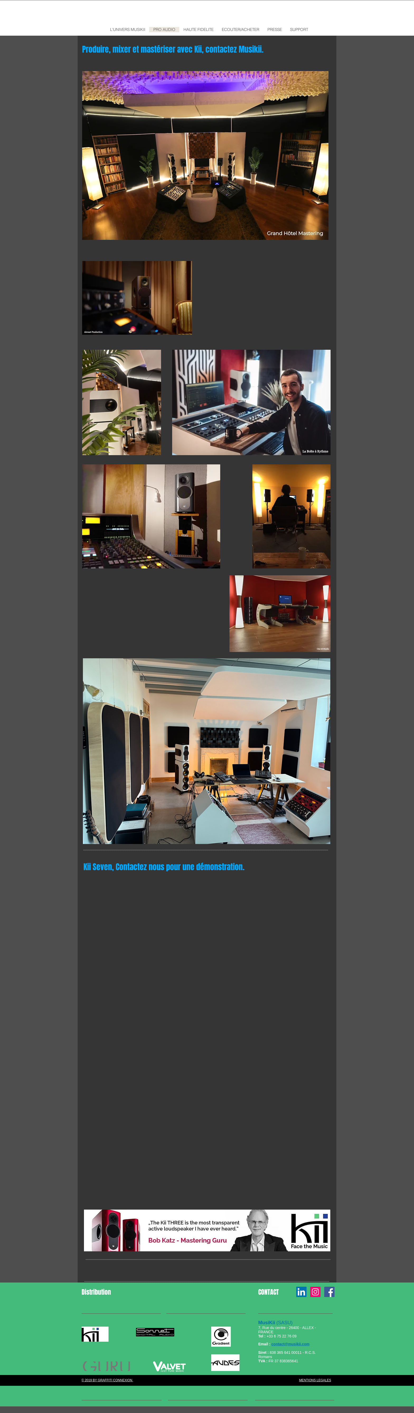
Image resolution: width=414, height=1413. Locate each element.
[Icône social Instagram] (315, 1292)
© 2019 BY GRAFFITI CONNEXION (107, 1380)
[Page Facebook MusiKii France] (329, 1292)
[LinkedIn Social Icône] (301, 1292)
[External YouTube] (206, 947)
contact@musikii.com (290, 1344)
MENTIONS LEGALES (315, 1380)
